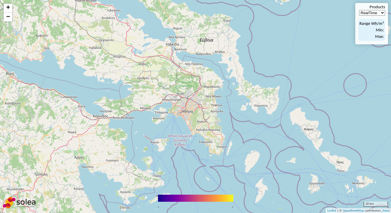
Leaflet (331, 210)
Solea (386, 210)
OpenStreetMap (353, 210)
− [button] (8, 17)
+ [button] (8, 8)
